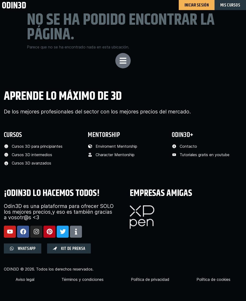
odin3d (14, 5)
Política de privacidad (150, 279)
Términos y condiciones (83, 279)
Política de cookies (213, 279)
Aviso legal (25, 279)
